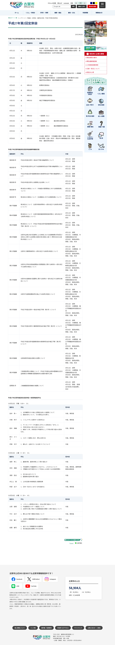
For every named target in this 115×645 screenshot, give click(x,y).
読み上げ (59, 3)
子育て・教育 (44, 13)
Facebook (16, 579)
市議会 (29, 18)
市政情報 (85, 13)
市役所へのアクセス (63, 628)
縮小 (76, 3)
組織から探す (81, 6)
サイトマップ (78, 628)
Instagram (50, 579)
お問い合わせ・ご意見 (94, 628)
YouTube (30, 586)
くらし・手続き (30, 13)
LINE (15, 586)
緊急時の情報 (92, 6)
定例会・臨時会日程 (38, 18)
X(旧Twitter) (33, 579)
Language (66, 3)
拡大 (85, 3)
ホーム (17, 13)
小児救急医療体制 (92, 65)
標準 (81, 3)
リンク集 (33, 628)
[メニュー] (102, 5)
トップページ (22, 18)
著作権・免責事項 (46, 628)
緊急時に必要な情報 (96, 54)
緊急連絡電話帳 (92, 61)
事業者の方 (99, 13)
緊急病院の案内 (92, 57)
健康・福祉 (58, 13)
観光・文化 (71, 13)
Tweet (71, 543)
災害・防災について (93, 68)
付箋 (71, 3)
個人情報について (20, 628)
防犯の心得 (90, 72)
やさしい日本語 (52, 3)
